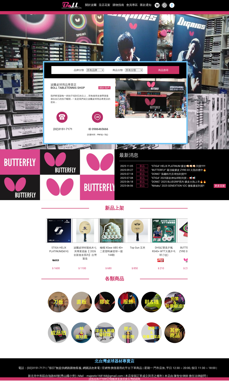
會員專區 (132, 5)
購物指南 (118, 5)
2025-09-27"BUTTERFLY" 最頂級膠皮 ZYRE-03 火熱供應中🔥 (163, 170)
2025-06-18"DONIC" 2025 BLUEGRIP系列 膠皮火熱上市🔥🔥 (163, 181)
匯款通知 (145, 5)
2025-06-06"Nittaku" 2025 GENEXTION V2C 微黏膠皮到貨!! (162, 185)
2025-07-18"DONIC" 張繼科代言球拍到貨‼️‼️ (153, 174)
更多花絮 (220, 185)
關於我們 (104, 87)
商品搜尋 (163, 70)
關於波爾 (91, 5)
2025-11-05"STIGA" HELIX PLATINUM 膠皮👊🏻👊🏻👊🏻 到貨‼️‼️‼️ (162, 166)
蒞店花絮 (104, 5)
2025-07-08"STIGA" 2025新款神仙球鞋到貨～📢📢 (157, 178)
